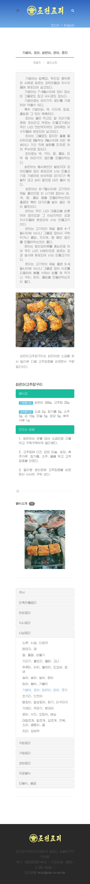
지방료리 (25, 743)
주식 (22, 592)
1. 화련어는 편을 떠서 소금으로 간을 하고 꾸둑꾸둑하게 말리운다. (45, 440)
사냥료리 (25, 632)
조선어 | (57, 25)
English (69, 25)
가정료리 (25, 753)
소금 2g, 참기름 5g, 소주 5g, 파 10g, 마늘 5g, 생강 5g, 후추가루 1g (44, 416)
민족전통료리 (28, 602)
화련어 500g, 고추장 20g (44, 403)
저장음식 (25, 773)
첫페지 (37, 62)
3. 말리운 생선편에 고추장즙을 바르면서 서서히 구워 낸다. (45, 472)
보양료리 (25, 763)
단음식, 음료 (27, 783)
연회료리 (25, 612)
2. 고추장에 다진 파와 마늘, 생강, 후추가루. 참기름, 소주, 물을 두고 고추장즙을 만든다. (45, 456)
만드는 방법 (27, 429)
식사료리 (25, 622)
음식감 (23, 393)
